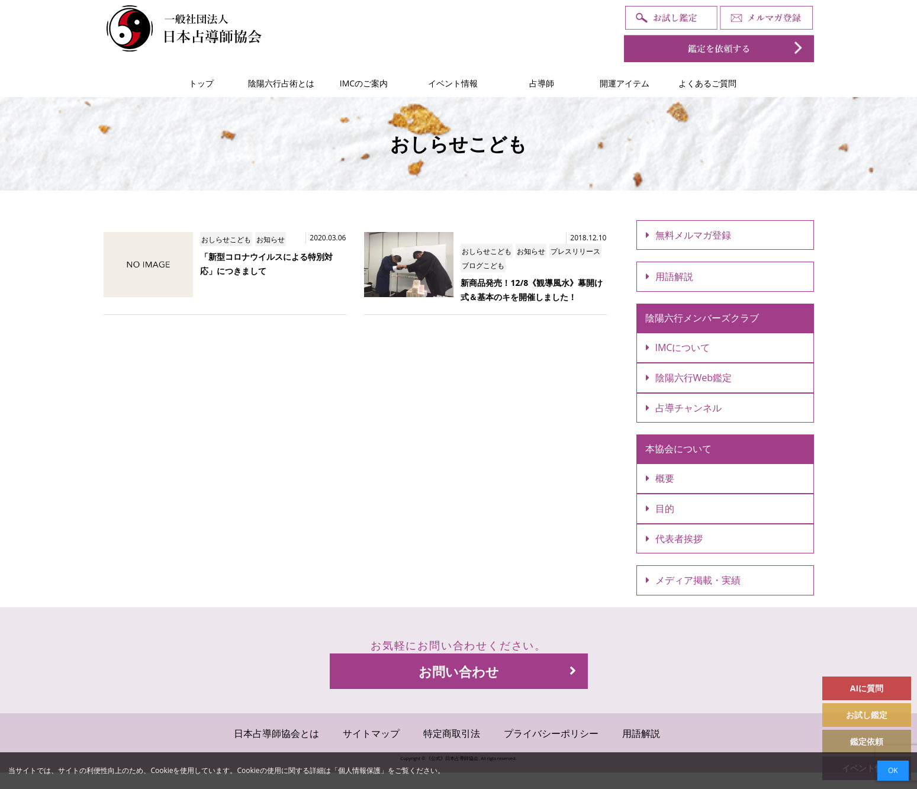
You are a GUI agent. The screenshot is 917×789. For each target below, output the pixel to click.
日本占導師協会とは (276, 733)
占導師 (541, 83)
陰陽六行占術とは (281, 83)
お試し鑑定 (866, 714)
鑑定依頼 (866, 741)
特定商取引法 (451, 733)
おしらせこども (226, 239)
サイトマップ (371, 733)
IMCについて (678, 347)
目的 (660, 508)
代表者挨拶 (674, 538)
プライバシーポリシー (551, 733)
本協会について (678, 448)
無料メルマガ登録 (688, 234)
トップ (201, 83)
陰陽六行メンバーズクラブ (702, 317)
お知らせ (270, 239)
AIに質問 (866, 688)
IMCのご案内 (364, 83)
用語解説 (669, 276)
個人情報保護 (359, 770)
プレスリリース (575, 251)
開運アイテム (624, 83)
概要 (660, 478)
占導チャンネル (684, 407)
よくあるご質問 (707, 83)
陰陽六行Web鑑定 (689, 377)
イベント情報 (453, 83)
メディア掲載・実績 (693, 580)
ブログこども (483, 265)
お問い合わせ (497, 671)
